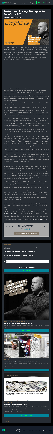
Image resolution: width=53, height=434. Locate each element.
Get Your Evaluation (26, 415)
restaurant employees (7, 248)
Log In (49, 2)
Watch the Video (26, 270)
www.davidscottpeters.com (10, 213)
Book (27, 2)
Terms (18, 429)
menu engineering (12, 17)
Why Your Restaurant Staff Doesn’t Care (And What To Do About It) (21, 247)
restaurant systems (7, 257)
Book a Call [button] (41, 2)
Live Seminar (33, 2)
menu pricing (18, 17)
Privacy (18, 431)
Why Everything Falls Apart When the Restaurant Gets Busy (19, 255)
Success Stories (23, 2)
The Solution (14, 2)
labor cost (5, 17)
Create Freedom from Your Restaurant (26, 233)
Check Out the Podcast (26, 330)
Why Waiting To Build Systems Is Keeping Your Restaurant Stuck (20, 251)
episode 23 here (39, 52)
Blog (30, 2)
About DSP (18, 2)
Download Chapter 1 (27, 370)
